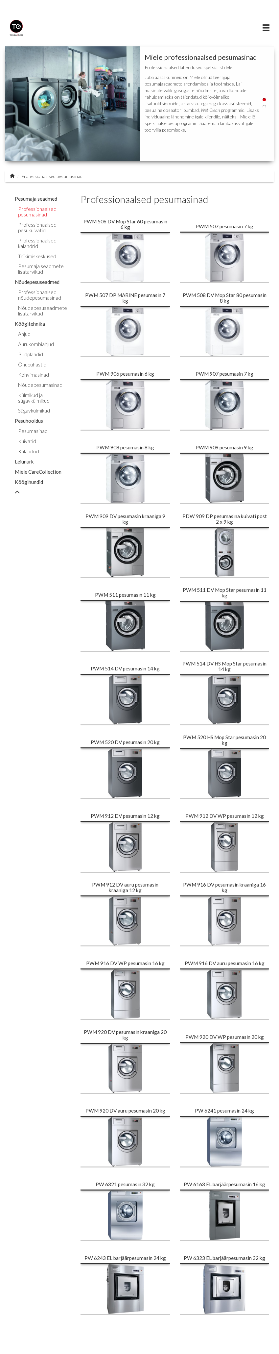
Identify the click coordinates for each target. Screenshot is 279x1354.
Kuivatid (27, 441)
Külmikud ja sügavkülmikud (34, 398)
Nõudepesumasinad (40, 385)
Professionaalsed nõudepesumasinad (39, 295)
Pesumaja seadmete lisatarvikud (41, 269)
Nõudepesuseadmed (37, 282)
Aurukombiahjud (36, 344)
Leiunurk (24, 461)
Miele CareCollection (38, 472)
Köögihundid (29, 482)
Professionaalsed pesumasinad (37, 211)
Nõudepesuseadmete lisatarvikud (42, 310)
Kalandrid (28, 451)
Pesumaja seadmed (36, 199)
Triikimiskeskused (37, 256)
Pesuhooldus (29, 421)
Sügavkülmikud (34, 411)
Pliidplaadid (30, 354)
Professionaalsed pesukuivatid (37, 227)
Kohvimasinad (33, 375)
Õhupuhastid (32, 364)
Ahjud (24, 334)
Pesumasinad (33, 431)
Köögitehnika (30, 324)
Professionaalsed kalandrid (37, 243)
